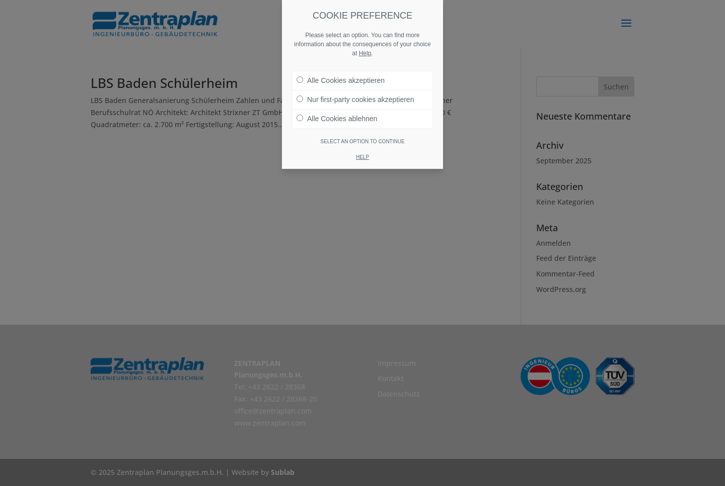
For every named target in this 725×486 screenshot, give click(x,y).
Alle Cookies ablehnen (337, 119)
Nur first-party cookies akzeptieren (355, 99)
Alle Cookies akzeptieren (341, 80)
